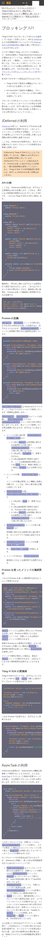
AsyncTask (6, 763)
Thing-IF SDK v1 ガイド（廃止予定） (17, 11)
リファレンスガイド (25, 8)
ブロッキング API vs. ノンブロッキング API (20, 71)
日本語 (26, 4)
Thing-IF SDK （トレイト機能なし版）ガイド (20, 13)
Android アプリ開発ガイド (13, 16)
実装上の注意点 (32, 16)
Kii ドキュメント (9, 8)
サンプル (32, 152)
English (24, 4)
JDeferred (38, 39)
